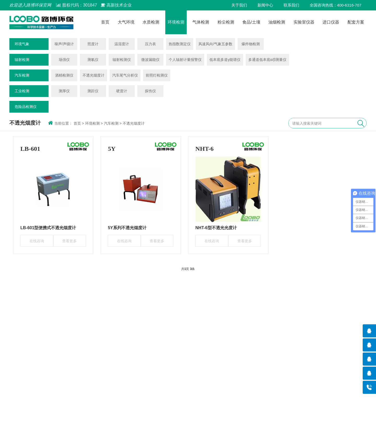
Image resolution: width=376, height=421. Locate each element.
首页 (105, 22)
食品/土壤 (251, 22)
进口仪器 (330, 22)
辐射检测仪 (122, 59)
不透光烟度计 (93, 75)
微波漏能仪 (150, 59)
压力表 (150, 44)
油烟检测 (276, 22)
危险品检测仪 (26, 107)
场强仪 (64, 59)
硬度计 (121, 91)
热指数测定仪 (180, 44)
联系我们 (291, 5)
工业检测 (22, 91)
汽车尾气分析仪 (125, 75)
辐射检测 (22, 59)
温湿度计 (121, 44)
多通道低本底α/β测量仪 (267, 59)
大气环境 (126, 22)
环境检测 (176, 22)
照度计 (92, 44)
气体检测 (200, 22)
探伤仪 (150, 91)
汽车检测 (22, 75)
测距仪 (92, 91)
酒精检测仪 (64, 75)
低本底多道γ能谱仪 (224, 59)
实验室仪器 (303, 22)
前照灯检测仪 (157, 75)
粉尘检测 (226, 22)
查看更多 (69, 241)
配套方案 (356, 22)
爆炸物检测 (251, 44)
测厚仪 (64, 91)
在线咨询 (37, 241)
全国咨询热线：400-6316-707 (335, 5)
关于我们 (239, 5)
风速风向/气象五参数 (215, 44)
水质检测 (151, 22)
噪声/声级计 (64, 44)
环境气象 (22, 44)
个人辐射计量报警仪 (185, 59)
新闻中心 (265, 5)
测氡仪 (92, 59)
